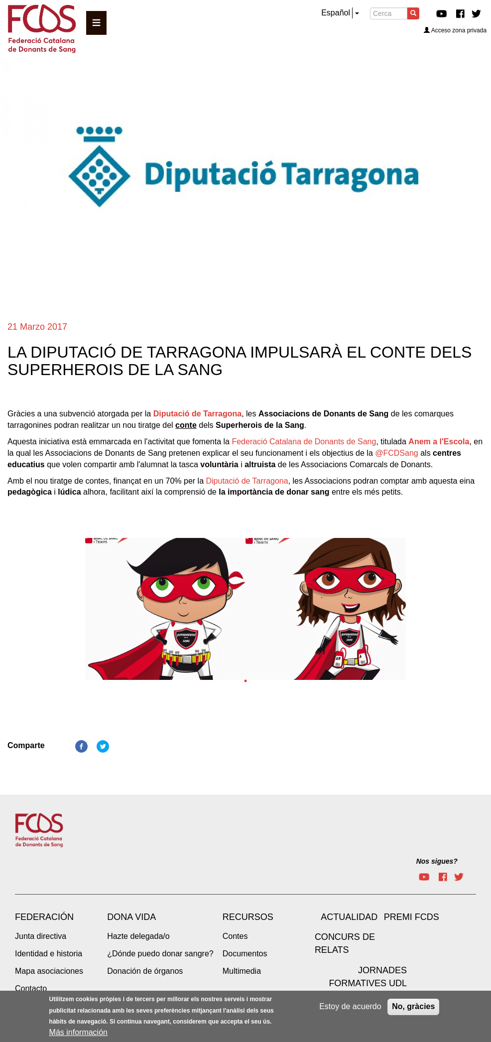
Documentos (245, 953)
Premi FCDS (411, 917)
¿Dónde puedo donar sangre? (160, 953)
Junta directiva (40, 936)
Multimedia (242, 971)
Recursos (248, 917)
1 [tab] (245, 681)
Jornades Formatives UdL (368, 976)
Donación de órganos (145, 971)
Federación (44, 917)
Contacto (31, 988)
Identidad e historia (48, 953)
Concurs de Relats (345, 943)
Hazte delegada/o (138, 936)
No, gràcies (413, 1007)
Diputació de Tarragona (197, 413)
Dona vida (131, 917)
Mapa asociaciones (49, 971)
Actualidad (349, 917)
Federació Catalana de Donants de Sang (304, 441)
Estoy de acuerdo (350, 1007)
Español (335, 12)
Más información (78, 1033)
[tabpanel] (165, 612)
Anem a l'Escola (438, 441)
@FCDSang (396, 453)
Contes (235, 936)
